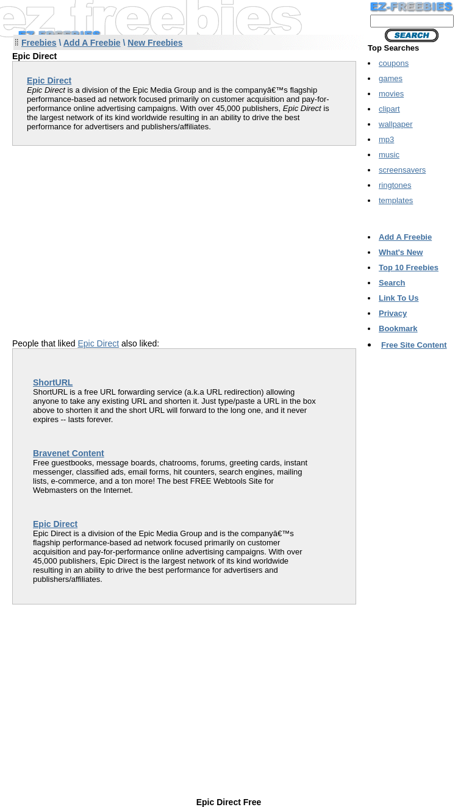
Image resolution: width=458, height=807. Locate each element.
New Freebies (154, 43)
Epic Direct (98, 343)
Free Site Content (414, 345)
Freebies (39, 43)
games (391, 78)
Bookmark (398, 328)
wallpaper (396, 124)
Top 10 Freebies (408, 267)
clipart (389, 108)
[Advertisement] (114, 231)
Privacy (393, 313)
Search (392, 282)
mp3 (386, 139)
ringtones (395, 185)
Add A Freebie (92, 43)
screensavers (402, 169)
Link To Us (398, 298)
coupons (394, 63)
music (389, 154)
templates (396, 200)
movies (391, 93)
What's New (401, 252)
